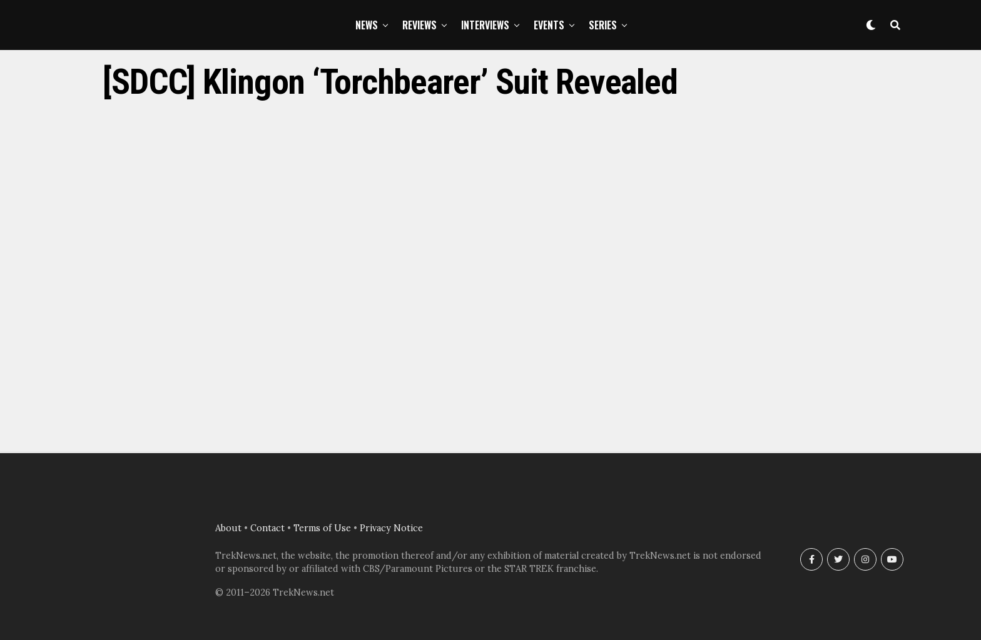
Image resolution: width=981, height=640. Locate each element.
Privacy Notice (391, 528)
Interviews (485, 25)
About (228, 528)
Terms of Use (322, 528)
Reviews (419, 25)
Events (549, 25)
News (366, 25)
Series (603, 25)
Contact (267, 528)
